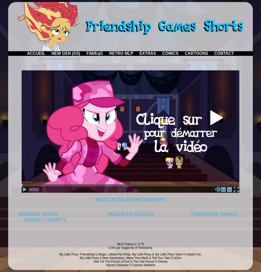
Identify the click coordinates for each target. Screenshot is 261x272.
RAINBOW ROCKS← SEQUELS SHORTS (42, 217)
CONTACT (224, 53)
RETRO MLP (121, 53)
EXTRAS (147, 53)
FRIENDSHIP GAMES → (217, 214)
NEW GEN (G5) (65, 53)
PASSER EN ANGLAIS (130, 214)
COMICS (170, 53)
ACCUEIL (36, 53)
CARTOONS (196, 53)
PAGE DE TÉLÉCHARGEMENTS (130, 199)
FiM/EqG (94, 53)
